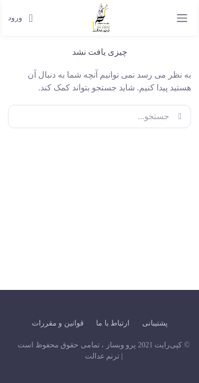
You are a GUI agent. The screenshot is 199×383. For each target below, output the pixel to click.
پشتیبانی (155, 323)
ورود (20, 18)
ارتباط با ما (112, 323)
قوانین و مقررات (58, 323)
